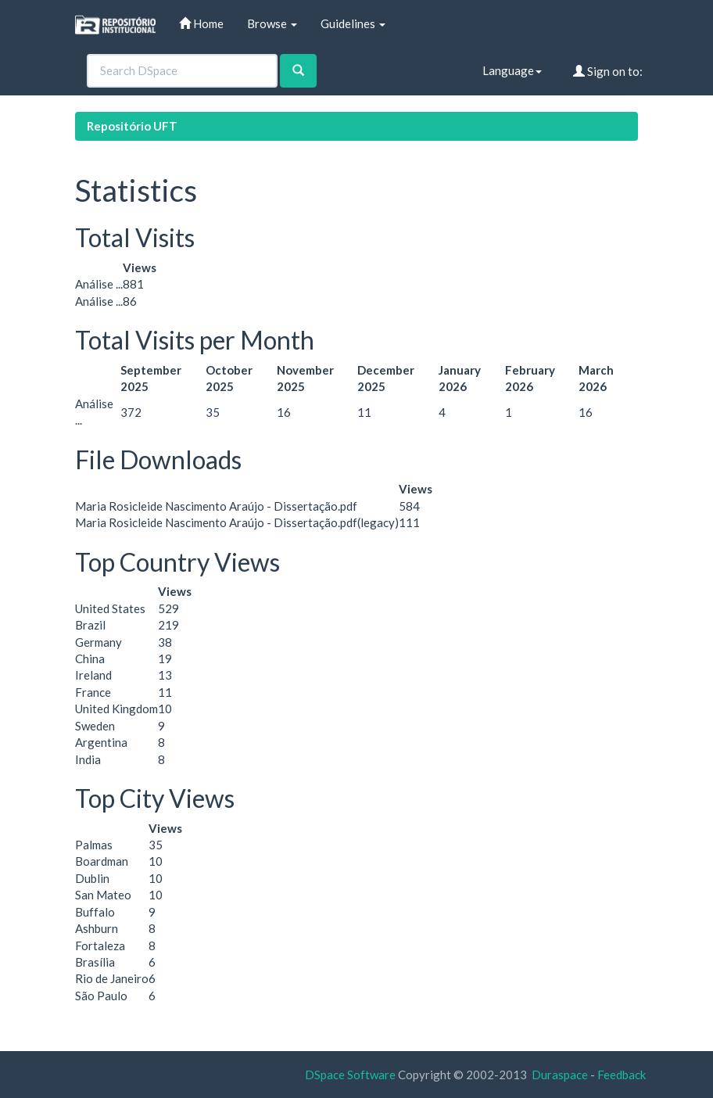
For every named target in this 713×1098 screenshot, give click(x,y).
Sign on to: (608, 71)
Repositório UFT (132, 126)
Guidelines (353, 23)
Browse (272, 23)
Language (512, 70)
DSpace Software (350, 1075)
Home (201, 23)
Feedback (621, 1075)
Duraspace (560, 1075)
